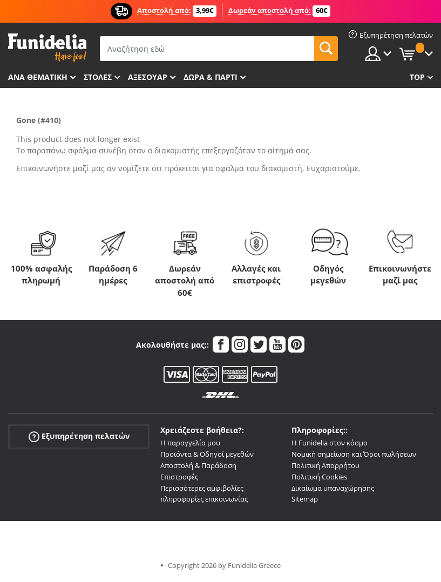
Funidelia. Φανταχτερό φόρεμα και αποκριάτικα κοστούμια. (47, 47)
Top (417, 77)
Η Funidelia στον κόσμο (329, 443)
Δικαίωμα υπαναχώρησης (332, 488)
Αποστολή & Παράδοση (198, 465)
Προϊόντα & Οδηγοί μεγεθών (207, 454)
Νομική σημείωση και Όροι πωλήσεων (353, 454)
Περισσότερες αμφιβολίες (201, 488)
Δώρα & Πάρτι (211, 77)
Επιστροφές (179, 477)
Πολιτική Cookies (319, 477)
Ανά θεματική (37, 77)
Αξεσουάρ (147, 77)
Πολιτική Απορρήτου (325, 465)
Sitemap (304, 499)
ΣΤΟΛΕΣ (98, 77)
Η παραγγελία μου (190, 443)
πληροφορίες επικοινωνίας (204, 499)
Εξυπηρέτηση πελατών (79, 436)
